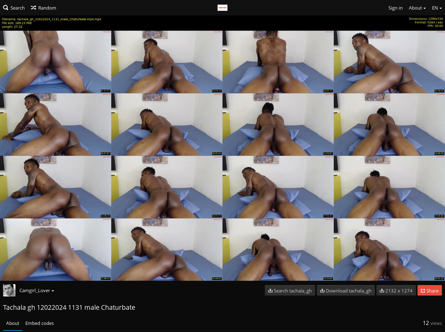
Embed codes (39, 323)
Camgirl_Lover (36, 290)
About (12, 323)
